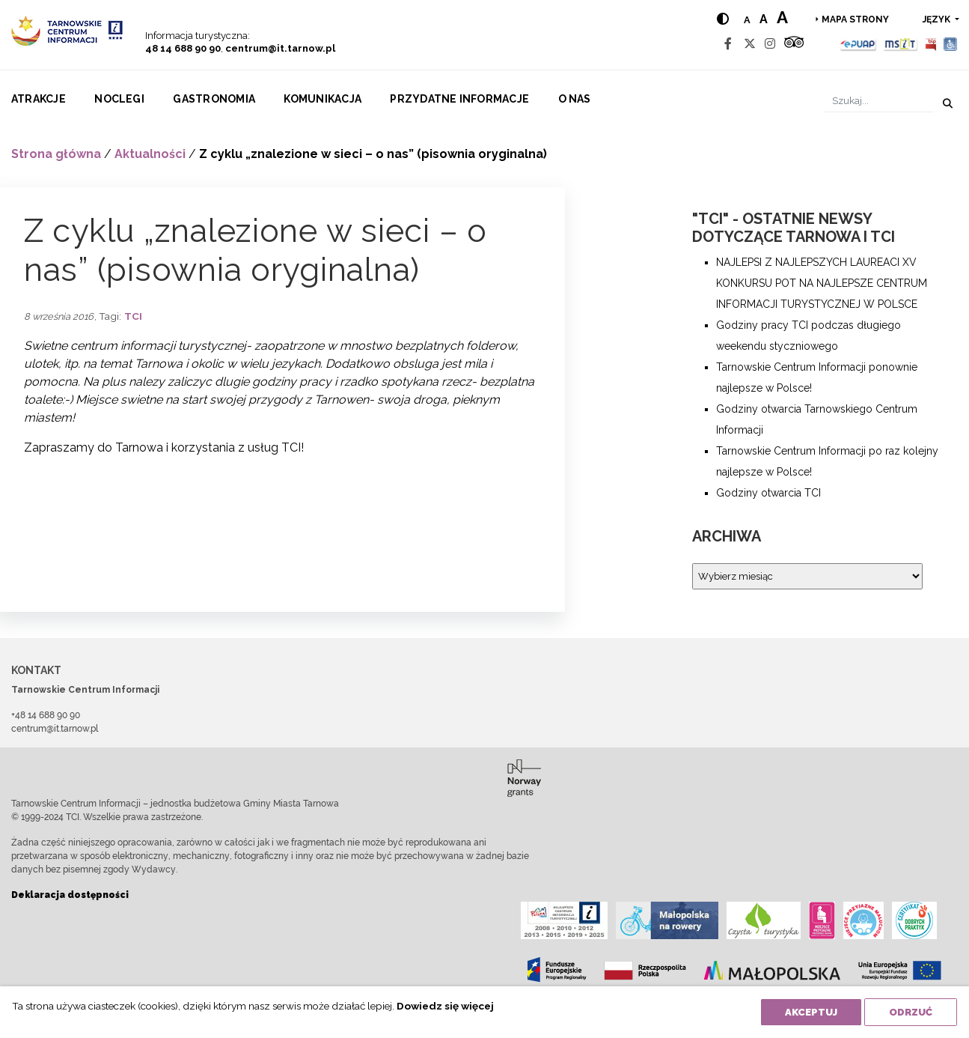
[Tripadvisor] (794, 44)
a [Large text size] (782, 17)
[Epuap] (859, 44)
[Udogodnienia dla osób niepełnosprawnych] (951, 44)
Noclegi (119, 99)
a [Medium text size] (763, 19)
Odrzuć (910, 1012)
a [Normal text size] (747, 19)
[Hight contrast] (723, 19)
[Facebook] (728, 44)
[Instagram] (770, 44)
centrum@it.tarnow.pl (280, 48)
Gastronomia (214, 99)
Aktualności (150, 154)
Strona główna (56, 154)
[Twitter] (750, 44)
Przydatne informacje (459, 99)
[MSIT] (900, 44)
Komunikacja (322, 99)
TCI (133, 316)
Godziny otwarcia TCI (768, 493)
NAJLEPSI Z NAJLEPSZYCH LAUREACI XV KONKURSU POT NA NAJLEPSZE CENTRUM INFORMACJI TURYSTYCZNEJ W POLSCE (821, 283)
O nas (574, 99)
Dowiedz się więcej (445, 1006)
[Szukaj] (878, 101)
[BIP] (931, 44)
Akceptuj (811, 1012)
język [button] (938, 19)
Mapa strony (855, 19)
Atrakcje (38, 99)
